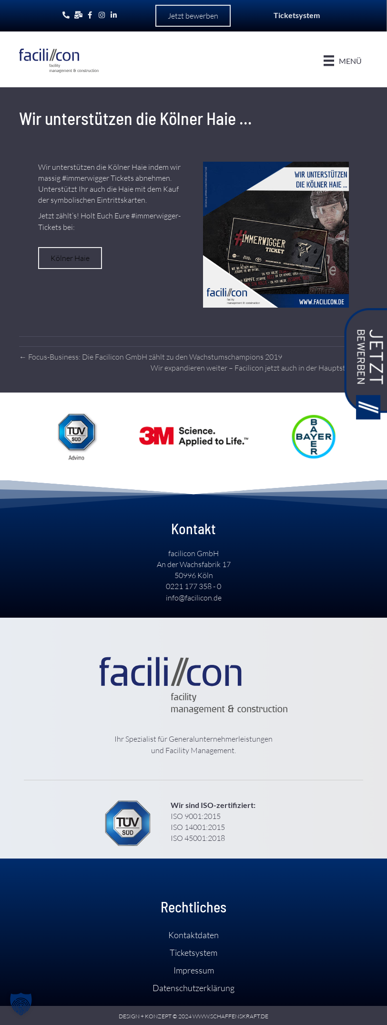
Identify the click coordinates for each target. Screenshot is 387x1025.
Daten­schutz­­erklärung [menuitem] (193, 988)
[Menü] (342, 60)
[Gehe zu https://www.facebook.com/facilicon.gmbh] (89, 15)
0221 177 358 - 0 (193, 586)
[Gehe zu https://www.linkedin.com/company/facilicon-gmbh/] (113, 15)
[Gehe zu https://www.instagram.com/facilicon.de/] (101, 15)
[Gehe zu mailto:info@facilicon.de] (77, 15)
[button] (193, 16)
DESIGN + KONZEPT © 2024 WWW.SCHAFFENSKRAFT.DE (193, 1016)
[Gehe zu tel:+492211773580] (66, 15)
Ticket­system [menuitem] (193, 952)
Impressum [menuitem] (193, 970)
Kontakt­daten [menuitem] (193, 934)
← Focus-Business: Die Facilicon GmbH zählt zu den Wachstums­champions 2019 (150, 356)
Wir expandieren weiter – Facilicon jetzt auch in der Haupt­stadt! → (259, 368)
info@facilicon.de (194, 597)
